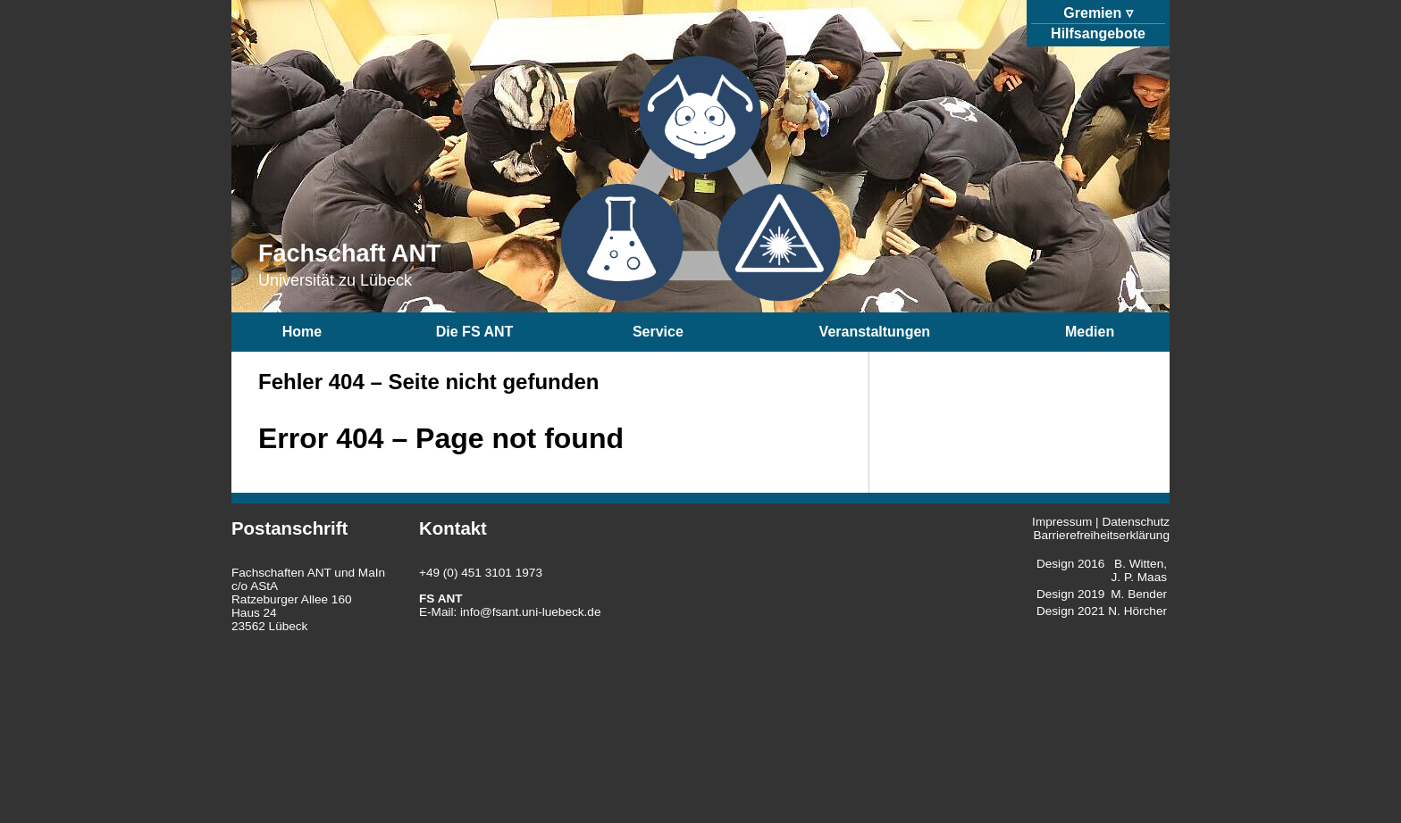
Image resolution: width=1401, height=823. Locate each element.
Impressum (1062, 521)
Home (302, 331)
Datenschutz (1136, 521)
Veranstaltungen (874, 331)
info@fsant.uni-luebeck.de (530, 612)
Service (658, 331)
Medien (1089, 331)
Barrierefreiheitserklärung (1101, 535)
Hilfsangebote (1098, 33)
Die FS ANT (475, 331)
